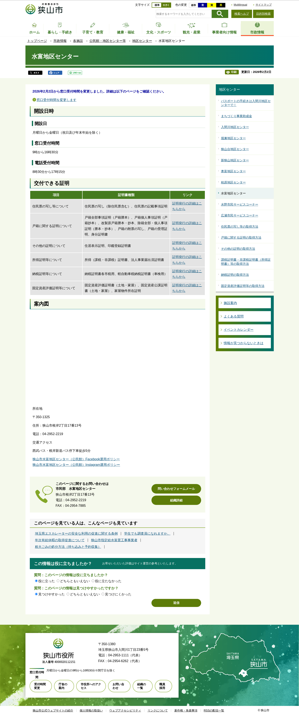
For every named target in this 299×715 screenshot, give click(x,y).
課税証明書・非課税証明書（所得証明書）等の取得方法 (246, 261)
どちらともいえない (75, 581)
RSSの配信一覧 (214, 710)
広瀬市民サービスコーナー (239, 215)
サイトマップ (264, 4)
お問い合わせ (118, 686)
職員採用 (162, 686)
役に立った (46, 581)
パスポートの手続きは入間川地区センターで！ (246, 103)
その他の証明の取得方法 (238, 248)
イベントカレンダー (238, 329)
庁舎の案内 (63, 686)
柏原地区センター (233, 182)
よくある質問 (234, 316)
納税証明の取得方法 (235, 274)
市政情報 (60, 41)
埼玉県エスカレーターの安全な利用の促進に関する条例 (76, 533)
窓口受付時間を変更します (56, 100)
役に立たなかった (108, 581)
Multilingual (240, 4)
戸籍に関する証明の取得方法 (241, 237)
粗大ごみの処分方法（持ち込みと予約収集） (68, 546)
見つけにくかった (118, 594)
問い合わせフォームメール (176, 488)
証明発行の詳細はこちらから (187, 206)
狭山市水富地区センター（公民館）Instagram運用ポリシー (76, 464)
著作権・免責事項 (185, 710)
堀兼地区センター (233, 138)
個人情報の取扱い (91, 710)
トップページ (37, 41)
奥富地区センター (233, 171)
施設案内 (230, 303)
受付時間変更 (40, 686)
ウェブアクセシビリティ (125, 710)
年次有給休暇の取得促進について (60, 540)
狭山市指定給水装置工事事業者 (114, 540)
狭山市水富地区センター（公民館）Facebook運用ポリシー (76, 459)
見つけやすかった (51, 594)
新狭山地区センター (235, 160)
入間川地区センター (235, 127)
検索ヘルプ (241, 13)
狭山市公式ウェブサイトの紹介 (53, 710)
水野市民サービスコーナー (239, 204)
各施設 (78, 41)
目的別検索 (263, 13)
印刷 (234, 72)
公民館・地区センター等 (107, 41)
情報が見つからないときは (243, 343)
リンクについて (158, 710)
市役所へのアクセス (91, 686)
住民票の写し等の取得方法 (239, 226)
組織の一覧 (141, 686)
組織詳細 (176, 500)
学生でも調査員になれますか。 (147, 533)
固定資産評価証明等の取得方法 (242, 286)
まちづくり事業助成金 (236, 116)
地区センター (142, 41)
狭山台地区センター (235, 149)
